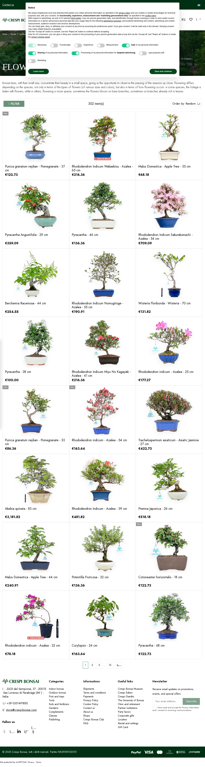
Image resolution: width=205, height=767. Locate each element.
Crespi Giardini (126, 696)
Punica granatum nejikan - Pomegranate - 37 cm (35, 168)
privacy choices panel (40, 37)
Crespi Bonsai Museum (130, 689)
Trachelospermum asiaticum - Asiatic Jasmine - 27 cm (168, 442)
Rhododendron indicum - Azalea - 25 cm (165, 372)
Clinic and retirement (129, 704)
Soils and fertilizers (59, 704)
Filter (15, 104)
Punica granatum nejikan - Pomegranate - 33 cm (35, 442)
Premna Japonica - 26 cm (155, 508)
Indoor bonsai (56, 689)
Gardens (53, 708)
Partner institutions (127, 708)
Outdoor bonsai (57, 692)
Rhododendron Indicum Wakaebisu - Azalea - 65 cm (102, 168)
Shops (86, 715)
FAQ (85, 723)
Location (122, 719)
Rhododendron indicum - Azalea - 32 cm (32, 645)
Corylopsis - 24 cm (84, 645)
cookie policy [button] (150, 16)
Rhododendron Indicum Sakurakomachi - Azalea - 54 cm (165, 237)
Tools (51, 700)
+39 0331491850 (17, 703)
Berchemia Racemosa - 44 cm (25, 303)
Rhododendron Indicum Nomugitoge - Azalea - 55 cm (97, 305)
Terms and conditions (94, 692)
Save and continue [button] (163, 71)
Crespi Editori (125, 692)
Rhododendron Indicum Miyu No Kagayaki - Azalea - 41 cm (101, 374)
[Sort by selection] (186, 104)
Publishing (54, 719)
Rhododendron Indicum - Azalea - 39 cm (99, 508)
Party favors (124, 712)
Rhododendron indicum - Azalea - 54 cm (99, 440)
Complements (56, 712)
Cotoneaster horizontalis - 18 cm (160, 577)
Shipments (88, 689)
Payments (88, 696)
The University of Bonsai (131, 700)
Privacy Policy (90, 700)
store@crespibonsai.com (21, 710)
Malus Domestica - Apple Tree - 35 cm (164, 166)
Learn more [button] (38, 71)
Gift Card (123, 727)
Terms (38, 762)
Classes (53, 715)
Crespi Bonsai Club (93, 719)
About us (88, 712)
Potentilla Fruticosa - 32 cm (90, 577)
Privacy (185, 707)
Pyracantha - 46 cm (85, 235)
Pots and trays (56, 696)
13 (110, 665)
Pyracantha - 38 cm (18, 372)
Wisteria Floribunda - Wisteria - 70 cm (164, 303)
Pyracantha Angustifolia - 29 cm (26, 235)
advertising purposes (112, 21)
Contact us (8, 5)
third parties (76, 18)
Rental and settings (128, 723)
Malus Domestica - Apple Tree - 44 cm (31, 577)
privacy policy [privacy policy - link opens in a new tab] (124, 13)
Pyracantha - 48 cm (151, 645)
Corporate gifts (126, 715)
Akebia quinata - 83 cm (21, 508)
